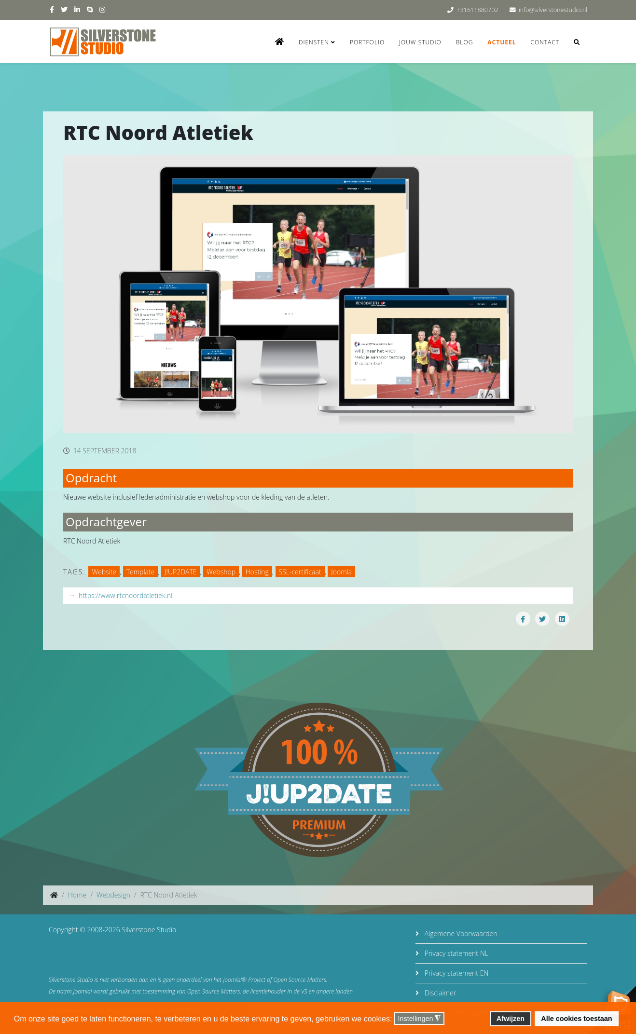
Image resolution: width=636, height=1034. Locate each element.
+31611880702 (477, 10)
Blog (464, 42)
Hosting (257, 571)
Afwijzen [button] (511, 1018)
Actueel (501, 42)
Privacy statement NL (455, 953)
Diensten (314, 42)
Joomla (341, 571)
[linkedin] (77, 9)
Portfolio (367, 42)
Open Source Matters (300, 980)
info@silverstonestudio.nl (553, 10)
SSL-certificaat (300, 571)
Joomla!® (235, 980)
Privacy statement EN (455, 973)
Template (140, 571)
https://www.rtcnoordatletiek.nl (125, 595)
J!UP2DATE (180, 571)
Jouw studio (420, 42)
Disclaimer (439, 992)
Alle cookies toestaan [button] (576, 1018)
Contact (544, 42)
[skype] (90, 9)
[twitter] (64, 9)
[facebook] (52, 9)
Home (77, 894)
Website (104, 571)
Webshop (221, 571)
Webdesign (113, 894)
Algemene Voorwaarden (460, 933)
